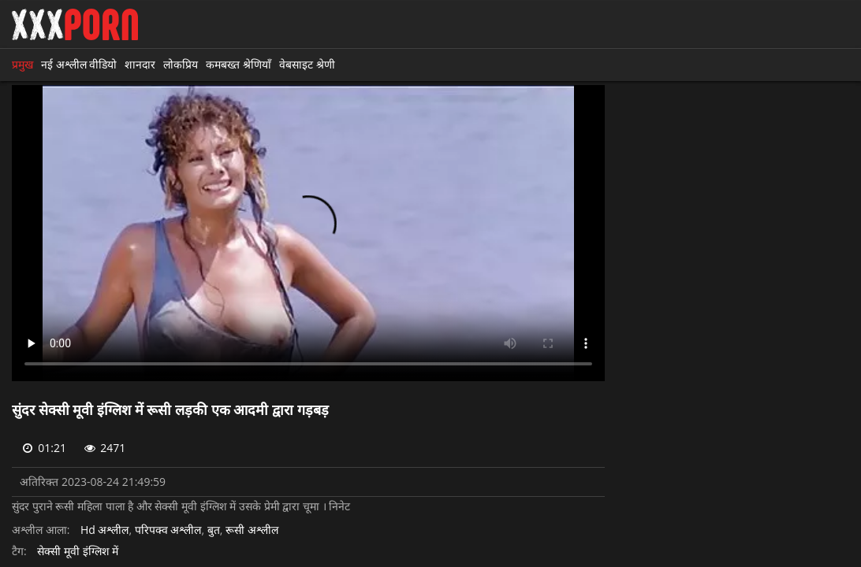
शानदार (140, 64)
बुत (213, 530)
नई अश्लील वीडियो (79, 64)
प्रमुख (22, 64)
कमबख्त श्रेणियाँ (238, 64)
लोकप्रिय (180, 64)
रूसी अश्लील (252, 530)
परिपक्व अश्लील (168, 530)
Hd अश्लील (104, 530)
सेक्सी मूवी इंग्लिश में (77, 551)
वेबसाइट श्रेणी (307, 64)
